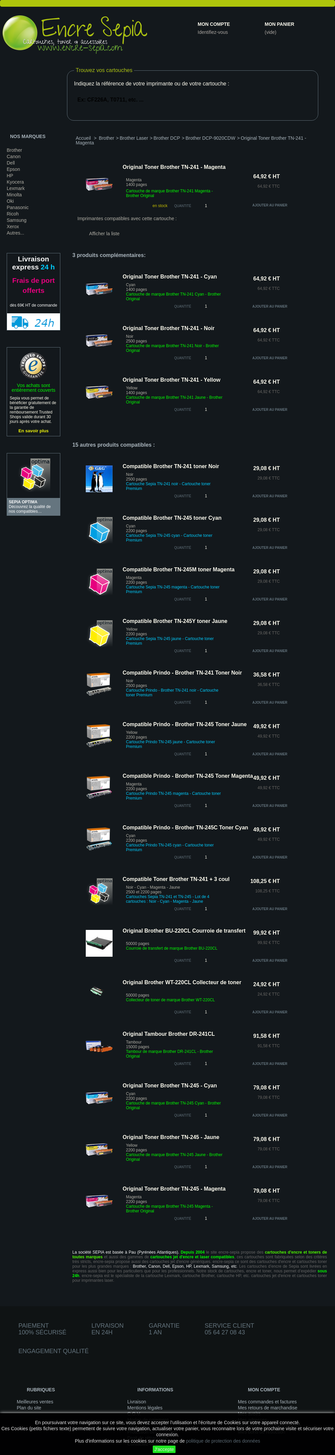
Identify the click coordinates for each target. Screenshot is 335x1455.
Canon (13, 156)
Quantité (182, 206)
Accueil (83, 138)
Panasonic (17, 207)
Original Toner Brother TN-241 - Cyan (170, 276)
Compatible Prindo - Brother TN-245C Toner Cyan (185, 827)
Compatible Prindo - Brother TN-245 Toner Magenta (188, 776)
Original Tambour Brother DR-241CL (169, 1034)
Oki (10, 201)
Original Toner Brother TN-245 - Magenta (174, 1189)
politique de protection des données (223, 1441)
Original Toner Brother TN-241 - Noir (168, 328)
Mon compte (214, 24)
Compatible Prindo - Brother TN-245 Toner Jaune (185, 724)
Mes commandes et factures (267, 1401)
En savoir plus (33, 430)
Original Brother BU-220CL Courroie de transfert (184, 931)
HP (10, 175)
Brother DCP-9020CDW (211, 138)
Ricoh (13, 213)
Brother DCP (166, 138)
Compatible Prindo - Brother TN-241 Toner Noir (182, 673)
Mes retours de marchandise (267, 1407)
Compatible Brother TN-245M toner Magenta (178, 569)
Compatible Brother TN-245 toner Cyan (172, 518)
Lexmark (16, 188)
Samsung (16, 220)
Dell (11, 163)
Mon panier (279, 24)
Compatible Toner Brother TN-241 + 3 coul (176, 879)
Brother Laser (134, 138)
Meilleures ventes (35, 1401)
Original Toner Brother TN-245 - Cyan (170, 1085)
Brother (14, 150)
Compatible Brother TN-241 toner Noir (171, 466)
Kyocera (15, 182)
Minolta (14, 194)
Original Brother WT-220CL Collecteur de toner (182, 982)
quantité (182, 306)
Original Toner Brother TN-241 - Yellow (171, 380)
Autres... (15, 233)
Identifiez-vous (213, 32)
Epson (13, 169)
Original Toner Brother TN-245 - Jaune (171, 1137)
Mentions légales (144, 1407)
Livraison (136, 1401)
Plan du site (29, 1407)
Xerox (13, 226)
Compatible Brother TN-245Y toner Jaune (175, 621)
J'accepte (164, 1449)
